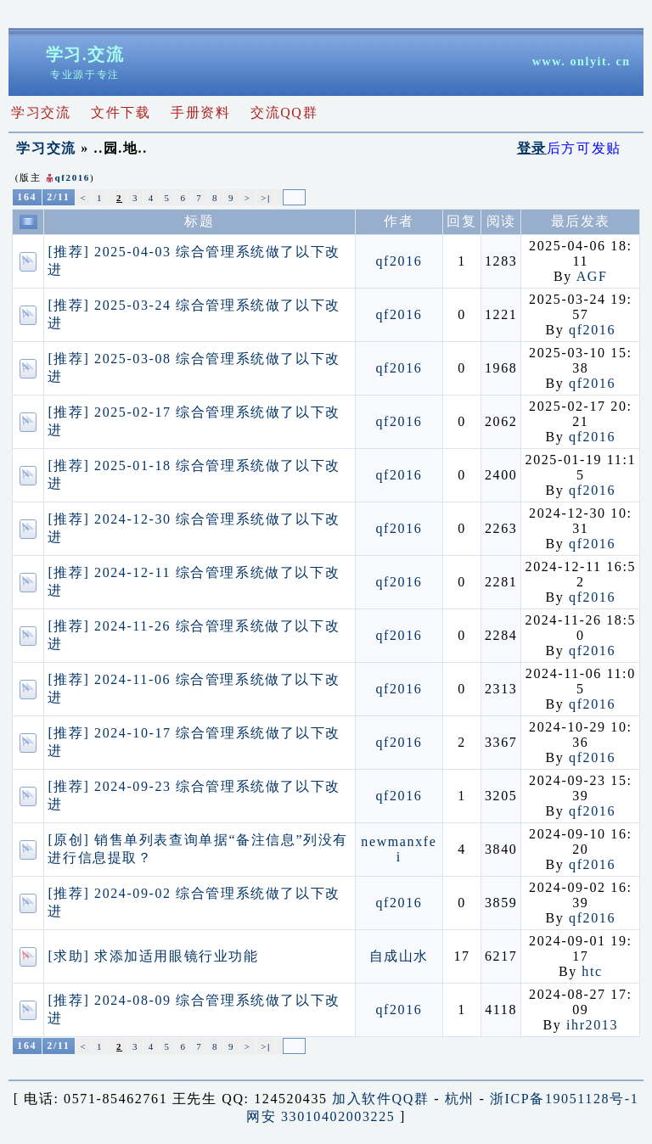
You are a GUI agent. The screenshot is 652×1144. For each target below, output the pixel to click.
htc (592, 971)
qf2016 (72, 177)
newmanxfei (398, 849)
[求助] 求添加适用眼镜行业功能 (153, 956)
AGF (592, 276)
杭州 (460, 1098)
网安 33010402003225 (320, 1116)
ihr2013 (592, 1025)
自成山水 (399, 956)
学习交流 (46, 148)
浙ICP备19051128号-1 (564, 1098)
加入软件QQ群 (380, 1098)
